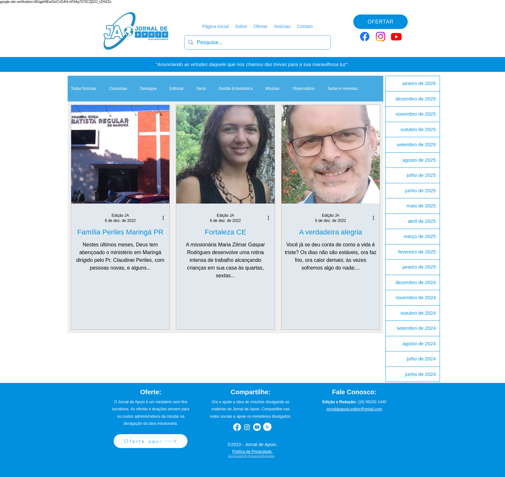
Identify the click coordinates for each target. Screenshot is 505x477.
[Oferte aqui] (150, 441)
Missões (272, 88)
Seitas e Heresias (343, 88)
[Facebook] (364, 36)
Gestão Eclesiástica (235, 88)
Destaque (148, 88)
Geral (200, 88)
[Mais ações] (165, 218)
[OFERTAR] (380, 21)
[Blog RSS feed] (267, 427)
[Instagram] (380, 36)
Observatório (303, 88)
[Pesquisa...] (257, 42)
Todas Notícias (83, 88)
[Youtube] (396, 36)
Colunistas (118, 88)
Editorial (176, 88)
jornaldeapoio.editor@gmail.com (354, 409)
